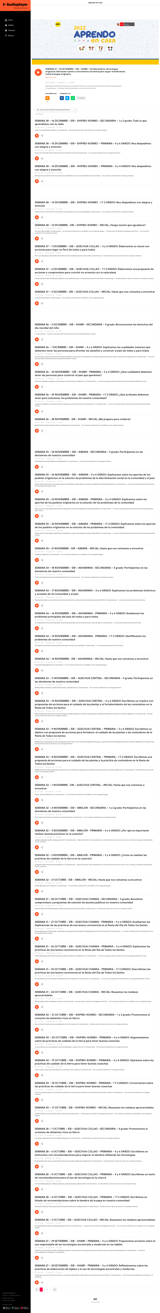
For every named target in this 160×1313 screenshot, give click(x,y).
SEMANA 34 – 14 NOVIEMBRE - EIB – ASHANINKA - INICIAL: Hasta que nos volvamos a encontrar (92, 658)
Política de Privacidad (8, 1300)
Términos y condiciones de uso (11, 1295)
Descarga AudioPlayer (8, 1293)
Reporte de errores (7, 1298)
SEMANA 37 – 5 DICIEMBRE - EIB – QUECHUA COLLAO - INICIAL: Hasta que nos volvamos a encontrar (95, 291)
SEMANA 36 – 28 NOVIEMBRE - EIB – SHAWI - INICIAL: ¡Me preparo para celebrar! (83, 419)
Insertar (81, 98)
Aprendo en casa (50, 77)
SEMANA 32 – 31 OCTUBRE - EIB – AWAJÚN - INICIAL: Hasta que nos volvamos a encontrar (88, 879)
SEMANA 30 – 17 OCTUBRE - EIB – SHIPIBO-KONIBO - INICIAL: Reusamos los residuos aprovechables (94, 1107)
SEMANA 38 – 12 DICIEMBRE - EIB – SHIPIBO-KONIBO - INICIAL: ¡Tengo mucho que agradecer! (90, 225)
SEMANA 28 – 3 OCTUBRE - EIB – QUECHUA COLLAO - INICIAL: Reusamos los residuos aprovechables (95, 1219)
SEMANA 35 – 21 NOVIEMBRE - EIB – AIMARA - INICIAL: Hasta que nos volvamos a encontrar (89, 548)
